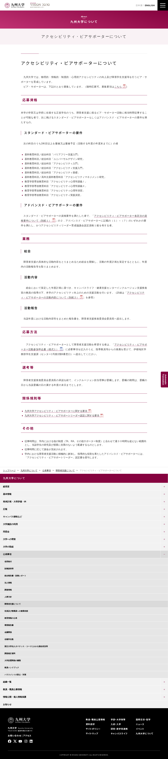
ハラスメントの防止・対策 (15, 675)
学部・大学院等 (118, 719)
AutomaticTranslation (164, 379)
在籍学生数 (9, 639)
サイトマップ (92, 733)
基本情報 (7, 494)
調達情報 (8, 590)
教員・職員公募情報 (12, 689)
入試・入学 (116, 724)
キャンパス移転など (12, 516)
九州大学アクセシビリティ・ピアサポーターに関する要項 (56, 411)
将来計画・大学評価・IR (14, 501)
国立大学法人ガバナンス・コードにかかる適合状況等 (26, 646)
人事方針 (8, 597)
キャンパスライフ (119, 733)
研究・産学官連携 (119, 728)
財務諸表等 (9, 569)
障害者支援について (65, 470)
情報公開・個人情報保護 (14, 697)
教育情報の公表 (11, 618)
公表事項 (46, 470)
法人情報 (8, 583)
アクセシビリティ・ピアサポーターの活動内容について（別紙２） (83, 295)
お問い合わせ (14, 735)
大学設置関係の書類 (13, 660)
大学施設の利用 (10, 524)
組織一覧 (7, 682)
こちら (118, 86)
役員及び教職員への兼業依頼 (16, 611)
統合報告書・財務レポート (15, 576)
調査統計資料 (10, 653)
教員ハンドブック (12, 668)
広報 (5, 509)
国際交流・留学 (143, 719)
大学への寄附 (9, 539)
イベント (140, 728)
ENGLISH (150, 5)
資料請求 (90, 724)
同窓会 (6, 531)
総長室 (6, 486)
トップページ (9, 470)
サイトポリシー (93, 728)
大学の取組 (8, 546)
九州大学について (29, 470)
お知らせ (7, 704)
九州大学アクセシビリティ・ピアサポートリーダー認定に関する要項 (62, 415)
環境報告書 (9, 625)
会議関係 (8, 632)
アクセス (27, 735)
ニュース (140, 724)
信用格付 (8, 562)
